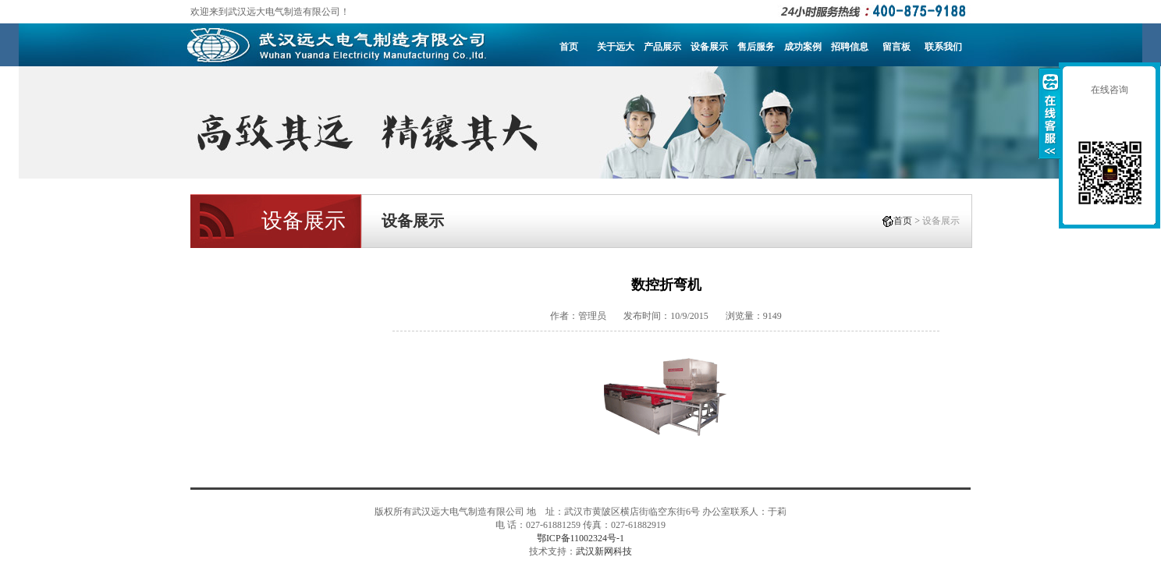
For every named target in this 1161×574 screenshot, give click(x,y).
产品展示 (662, 46)
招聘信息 (849, 46)
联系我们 (943, 46)
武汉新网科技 (604, 551)
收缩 (1049, 113)
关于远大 (615, 46)
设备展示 (709, 46)
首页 (568, 46)
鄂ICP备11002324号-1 (580, 538)
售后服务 (756, 46)
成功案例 (803, 46)
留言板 (896, 46)
